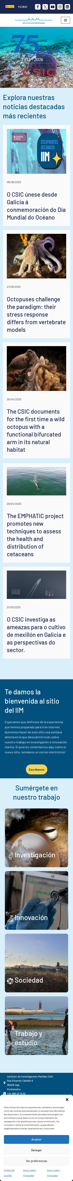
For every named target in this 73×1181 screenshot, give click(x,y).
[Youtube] (52, 7)
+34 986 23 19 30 (16, 1093)
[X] (45, 7)
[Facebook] (37, 7)
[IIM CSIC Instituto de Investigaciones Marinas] (34, 20)
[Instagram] (60, 7)
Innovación (31, 917)
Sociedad (29, 980)
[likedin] (67, 7)
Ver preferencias (36, 1161)
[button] (67, 1100)
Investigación (35, 854)
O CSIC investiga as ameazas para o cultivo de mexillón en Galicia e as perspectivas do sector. (36, 634)
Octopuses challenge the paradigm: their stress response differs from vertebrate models (36, 314)
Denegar (36, 1150)
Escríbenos (36, 769)
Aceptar (36, 1139)
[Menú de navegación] (65, 20)
